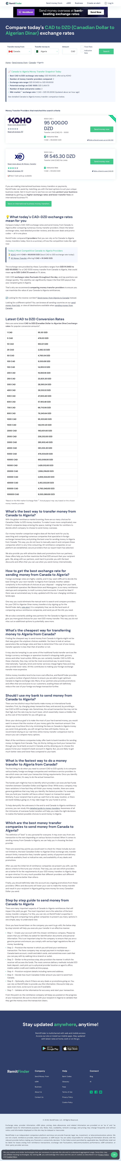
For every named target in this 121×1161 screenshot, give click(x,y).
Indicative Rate (88, 51)
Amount (65, 47)
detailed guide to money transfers (45, 808)
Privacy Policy (103, 1155)
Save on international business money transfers (28, 203)
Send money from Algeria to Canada (53, 298)
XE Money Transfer (19, 258)
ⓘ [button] (21, 92)
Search (106, 51)
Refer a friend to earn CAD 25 (103, 171)
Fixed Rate (88, 47)
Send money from (54, 3)
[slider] (13, 129)
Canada (32, 62)
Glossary (65, 1082)
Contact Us (39, 1097)
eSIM (69, 3)
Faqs (64, 1087)
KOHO (13, 254)
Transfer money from (15, 47)
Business (79, 3)
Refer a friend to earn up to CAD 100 (101, 140)
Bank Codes (66, 1076)
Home (8, 62)
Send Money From (42, 1076)
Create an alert (93, 3)
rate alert (26, 607)
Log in (109, 3)
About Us (38, 1092)
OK (114, 1154)
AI (90, 1082)
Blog (91, 1076)
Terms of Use (67, 1092)
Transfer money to (42, 47)
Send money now (101, 129)
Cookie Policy (12, 1157)
